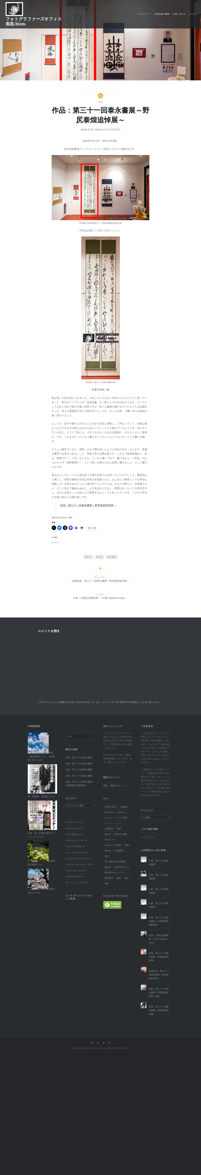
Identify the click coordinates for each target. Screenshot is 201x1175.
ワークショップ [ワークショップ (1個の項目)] (112, 823)
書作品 (88, 557)
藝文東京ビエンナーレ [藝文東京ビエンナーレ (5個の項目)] (115, 872)
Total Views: (71, 870)
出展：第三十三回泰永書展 (78, 775)
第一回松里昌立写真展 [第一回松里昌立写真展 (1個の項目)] (115, 861)
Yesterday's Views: (75, 840)
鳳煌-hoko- (116, 785)
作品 (100, 102)
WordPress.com (122, 1048)
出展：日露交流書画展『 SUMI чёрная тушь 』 (159, 939)
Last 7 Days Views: (75, 852)
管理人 (91, 129)
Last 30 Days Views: (75, 858)
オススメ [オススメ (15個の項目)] (109, 817)
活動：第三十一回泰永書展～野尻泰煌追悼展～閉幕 (159, 992)
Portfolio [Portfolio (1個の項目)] (109, 812)
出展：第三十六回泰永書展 (78, 757)
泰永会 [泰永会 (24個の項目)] (108, 850)
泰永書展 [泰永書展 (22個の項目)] (119, 850)
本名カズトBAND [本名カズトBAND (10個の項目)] (113, 845)
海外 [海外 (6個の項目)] (107, 856)
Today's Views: (73, 828)
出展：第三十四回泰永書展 (78, 769)
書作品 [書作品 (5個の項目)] (108, 834)
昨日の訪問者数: (73, 846)
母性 (105, 785)
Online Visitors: (73, 822)
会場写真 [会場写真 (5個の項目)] (109, 828)
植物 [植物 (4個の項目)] (127, 845)
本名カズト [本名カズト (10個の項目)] (110, 839)
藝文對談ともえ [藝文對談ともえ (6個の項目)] (122, 867)
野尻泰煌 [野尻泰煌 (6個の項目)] (109, 878)
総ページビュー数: (74, 882)
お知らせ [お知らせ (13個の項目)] (121, 812)
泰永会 (99, 557)
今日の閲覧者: (72, 834)
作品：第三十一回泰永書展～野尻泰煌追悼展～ (159, 957)
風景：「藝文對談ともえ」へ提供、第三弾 (42, 756)
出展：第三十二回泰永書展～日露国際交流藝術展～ (79, 783)
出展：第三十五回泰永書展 (78, 763)
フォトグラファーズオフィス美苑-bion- (34, 21)
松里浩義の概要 (161, 14)
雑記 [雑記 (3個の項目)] (127, 878)
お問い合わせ (179, 14)
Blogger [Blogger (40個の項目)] (124, 806)
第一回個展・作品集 (38, 796)
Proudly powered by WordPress (85, 1048)
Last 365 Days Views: (76, 864)
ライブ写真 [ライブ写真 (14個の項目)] (122, 817)
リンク (192, 14)
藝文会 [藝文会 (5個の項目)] (108, 867)
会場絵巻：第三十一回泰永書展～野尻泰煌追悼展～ (159, 974)
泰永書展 (111, 557)
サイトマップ (144, 14)
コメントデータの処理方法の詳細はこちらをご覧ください (131, 702)
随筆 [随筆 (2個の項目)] (119, 878)
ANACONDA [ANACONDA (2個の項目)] (111, 806)
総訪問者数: (71, 876)
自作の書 (92, 402)
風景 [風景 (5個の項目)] (107, 883)
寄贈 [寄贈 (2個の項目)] (119, 828)
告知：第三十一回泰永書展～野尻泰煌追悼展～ (88, 505)
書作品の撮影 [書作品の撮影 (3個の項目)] (121, 834)
